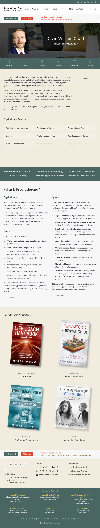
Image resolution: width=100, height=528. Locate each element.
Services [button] (45, 9)
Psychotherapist (34, 519)
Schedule (27, 18)
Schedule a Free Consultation (81, 455)
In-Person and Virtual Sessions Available (55, 455)
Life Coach (46, 519)
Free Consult (11, 18)
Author (55, 519)
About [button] (54, 9)
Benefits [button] (35, 9)
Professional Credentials (50, 491)
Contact (64, 519)
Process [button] (63, 9)
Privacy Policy (75, 519)
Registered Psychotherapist (65, 43)
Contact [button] (79, 9)
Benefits (10, 297)
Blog (71, 9)
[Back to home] (14, 9)
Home (26, 9)
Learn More (85, 78)
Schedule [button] (91, 9)
